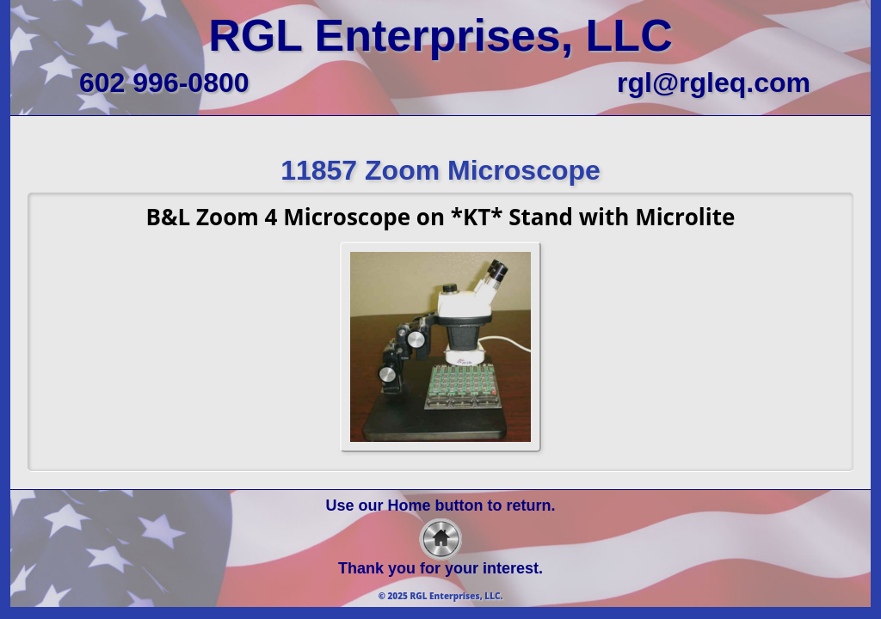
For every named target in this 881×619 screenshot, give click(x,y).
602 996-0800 (164, 82)
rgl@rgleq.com (713, 82)
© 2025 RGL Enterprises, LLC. (441, 596)
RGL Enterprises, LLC (440, 35)
